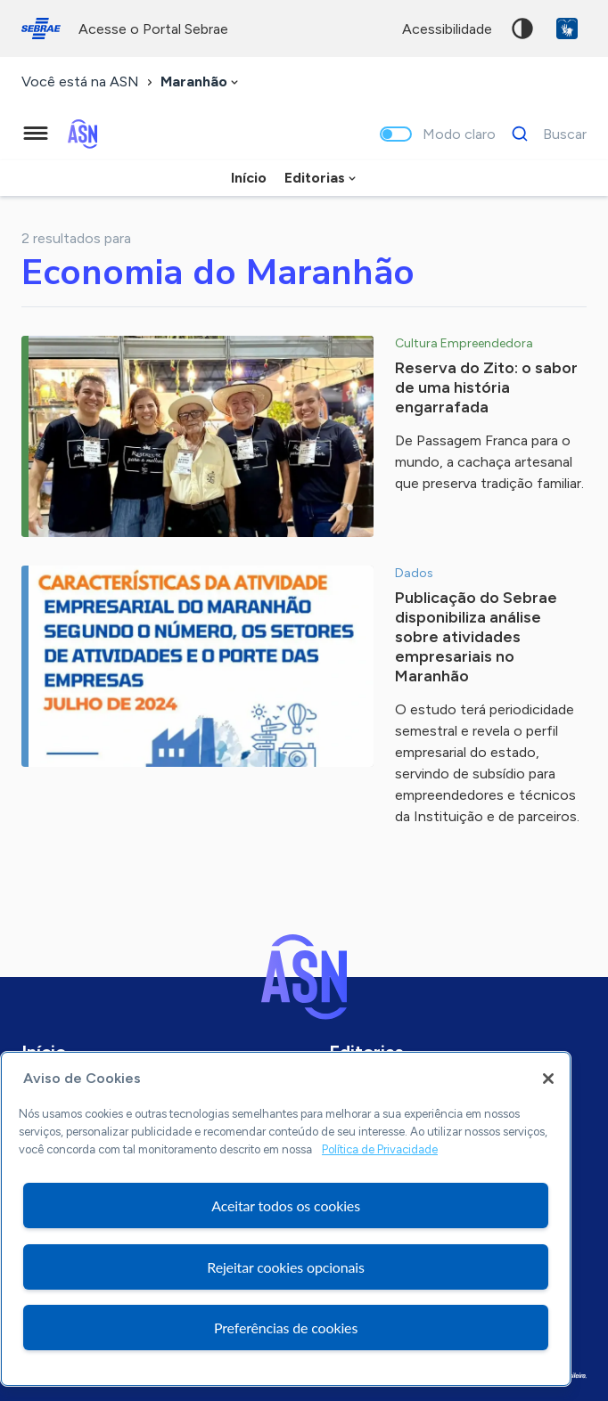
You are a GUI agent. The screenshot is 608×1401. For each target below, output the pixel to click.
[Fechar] (548, 1078)
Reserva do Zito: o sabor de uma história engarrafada (486, 387)
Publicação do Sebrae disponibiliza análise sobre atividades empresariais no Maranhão (476, 637)
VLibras (567, 28)
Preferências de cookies (285, 1327)
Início (249, 177)
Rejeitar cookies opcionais (286, 1266)
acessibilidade (447, 28)
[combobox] (201, 82)
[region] (285, 1219)
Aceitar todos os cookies (285, 1205)
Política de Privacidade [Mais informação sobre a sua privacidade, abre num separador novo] (380, 1149)
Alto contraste (522, 28)
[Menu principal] (35, 133)
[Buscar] (544, 133)
